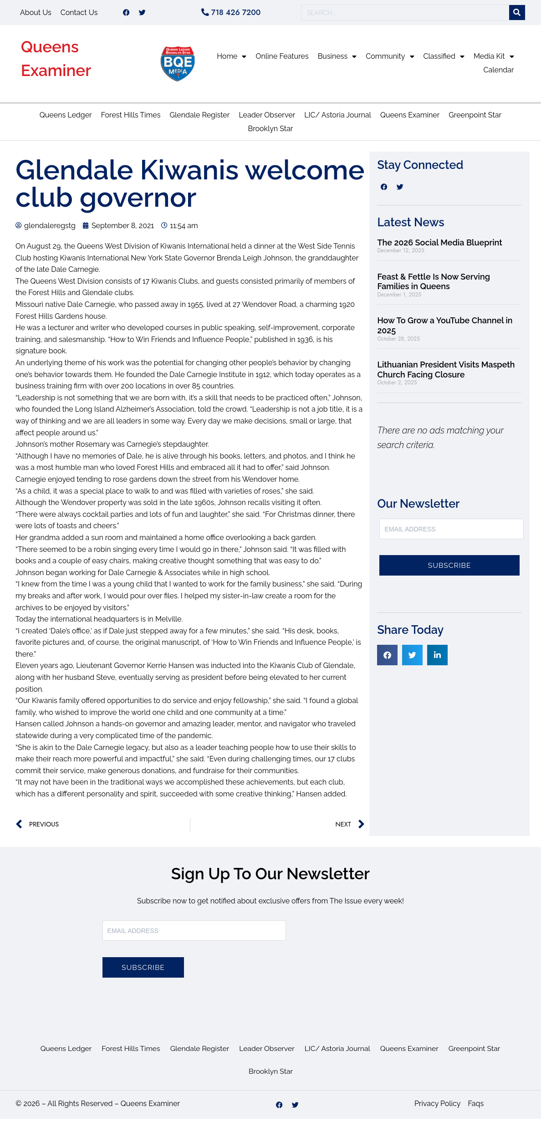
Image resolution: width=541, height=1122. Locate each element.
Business (337, 59)
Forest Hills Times (131, 118)
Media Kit (494, 59)
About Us (35, 14)
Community (390, 59)
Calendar (499, 73)
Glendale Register (199, 118)
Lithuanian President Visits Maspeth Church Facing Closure (446, 372)
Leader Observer (267, 118)
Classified (444, 59)
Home (231, 59)
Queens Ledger (66, 118)
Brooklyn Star (270, 132)
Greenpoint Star (475, 118)
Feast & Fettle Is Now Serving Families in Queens (433, 285)
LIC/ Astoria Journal (337, 118)
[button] (387, 658)
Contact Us (79, 14)
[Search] (517, 14)
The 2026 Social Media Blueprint (439, 245)
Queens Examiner (409, 118)
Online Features (281, 59)
